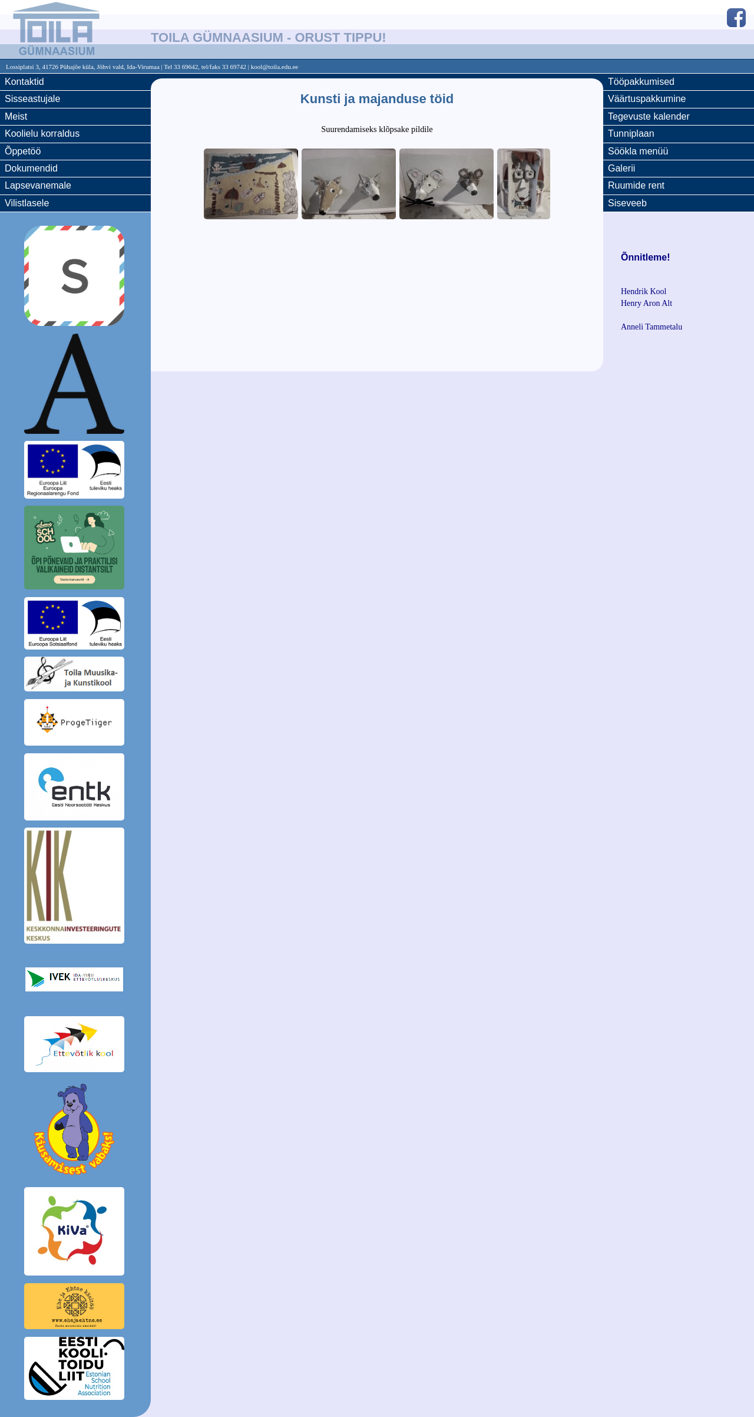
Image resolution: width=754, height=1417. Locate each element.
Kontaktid (24, 82)
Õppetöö (23, 151)
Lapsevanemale (38, 185)
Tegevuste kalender (649, 116)
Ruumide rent (636, 185)
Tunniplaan (631, 133)
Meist (16, 116)
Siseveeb (627, 203)
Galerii (621, 168)
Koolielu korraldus (42, 133)
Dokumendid (31, 168)
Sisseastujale (32, 99)
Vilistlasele (27, 203)
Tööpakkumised (641, 82)
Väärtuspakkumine (647, 99)
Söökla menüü (638, 151)
